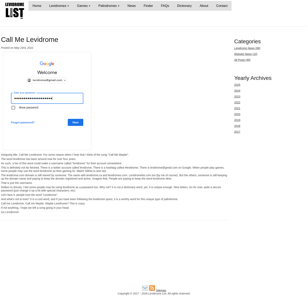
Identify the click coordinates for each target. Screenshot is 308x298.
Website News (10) (245, 54)
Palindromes (107, 6)
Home (36, 6)
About (204, 6)
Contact (222, 6)
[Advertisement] (119, 256)
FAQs (165, 6)
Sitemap (161, 290)
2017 (237, 131)
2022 (237, 102)
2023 (237, 96)
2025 (237, 84)
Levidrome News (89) (247, 48)
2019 (237, 120)
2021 (237, 108)
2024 (237, 90)
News (131, 6)
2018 (237, 125)
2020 (237, 114)
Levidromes (57, 6)
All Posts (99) (242, 59)
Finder (148, 6)
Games (82, 6)
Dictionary (184, 6)
